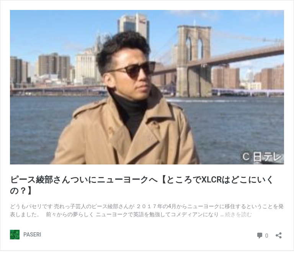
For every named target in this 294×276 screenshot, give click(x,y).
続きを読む (238, 214)
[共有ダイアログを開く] (278, 233)
